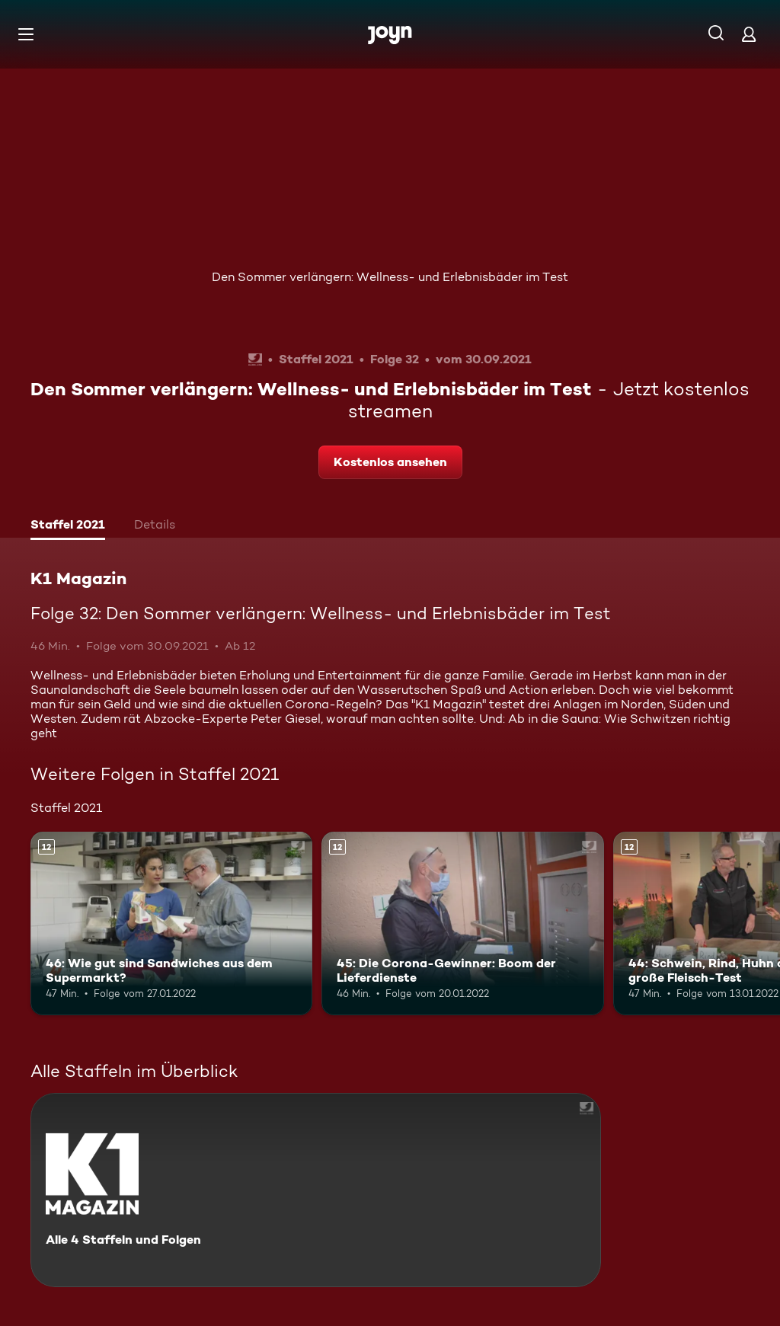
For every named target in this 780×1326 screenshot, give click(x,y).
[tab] (67, 526)
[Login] (748, 34)
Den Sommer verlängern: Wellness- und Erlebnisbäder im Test (390, 277)
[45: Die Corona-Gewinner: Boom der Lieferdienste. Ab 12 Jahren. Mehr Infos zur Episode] (462, 923)
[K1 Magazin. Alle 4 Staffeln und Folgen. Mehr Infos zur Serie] (315, 1190)
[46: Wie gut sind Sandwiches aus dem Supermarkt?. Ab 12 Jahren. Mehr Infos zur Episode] (171, 923)
